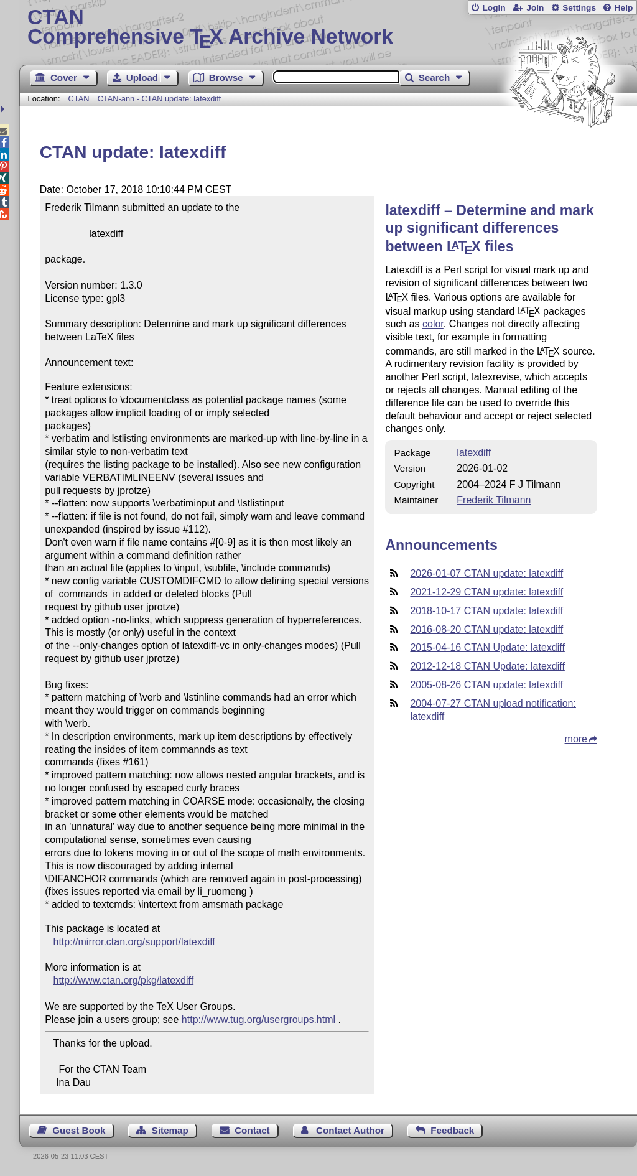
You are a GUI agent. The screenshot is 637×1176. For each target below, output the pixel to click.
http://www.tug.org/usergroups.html (258, 1019)
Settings (579, 7)
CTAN (79, 98)
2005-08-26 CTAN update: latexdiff (486, 684)
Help (624, 7)
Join (535, 7)
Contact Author (350, 1130)
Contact (252, 1130)
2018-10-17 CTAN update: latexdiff (486, 610)
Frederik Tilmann (494, 500)
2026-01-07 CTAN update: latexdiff (486, 573)
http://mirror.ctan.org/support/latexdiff (134, 941)
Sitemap (170, 1130)
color (433, 324)
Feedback (452, 1130)
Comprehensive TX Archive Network (328, 28)
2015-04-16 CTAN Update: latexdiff (487, 647)
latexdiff (474, 452)
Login (493, 7)
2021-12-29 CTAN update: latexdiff (486, 592)
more (576, 739)
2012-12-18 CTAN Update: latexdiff (487, 666)
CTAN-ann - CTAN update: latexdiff (159, 98)
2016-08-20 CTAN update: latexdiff (486, 629)
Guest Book (78, 1130)
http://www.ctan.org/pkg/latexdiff (123, 980)
